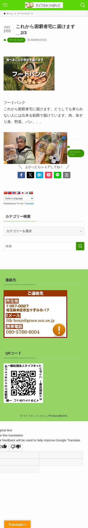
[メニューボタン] (5, 5)
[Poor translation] (16, 447)
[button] (21, 175)
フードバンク (16, 40)
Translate (25, 203)
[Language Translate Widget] (19, 198)
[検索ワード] (44, 246)
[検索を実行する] (80, 246)
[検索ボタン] (83, 5)
